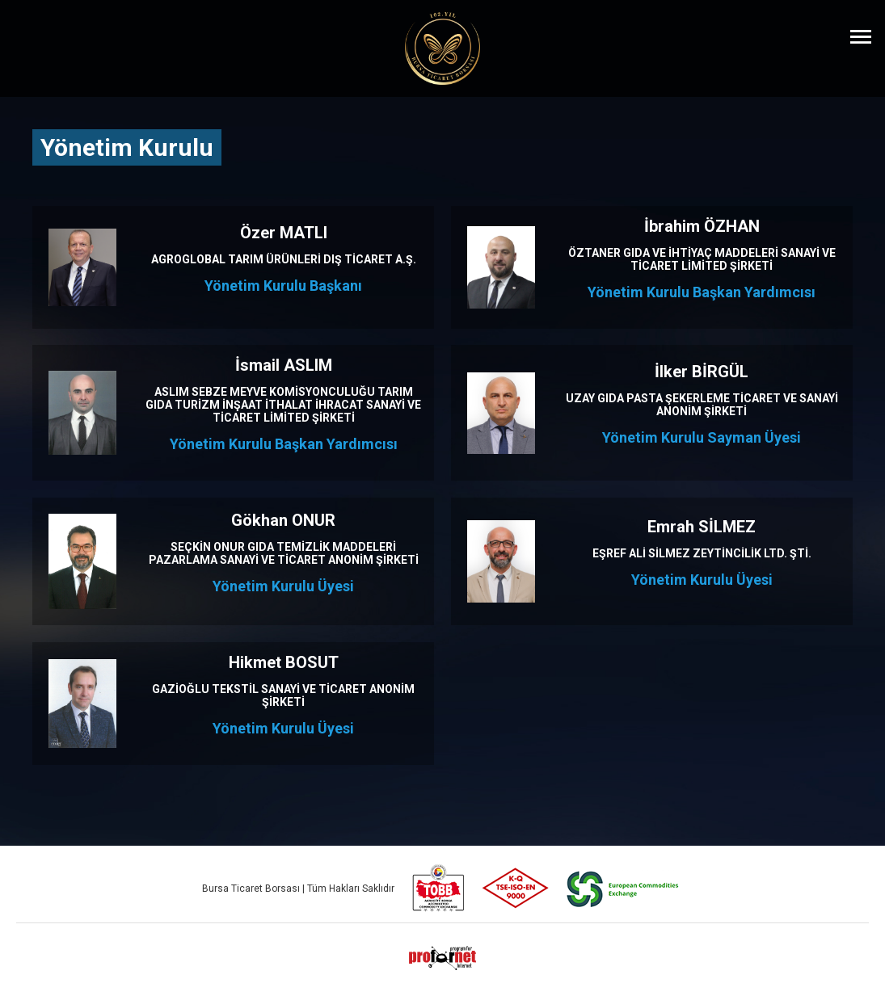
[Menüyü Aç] (861, 36)
